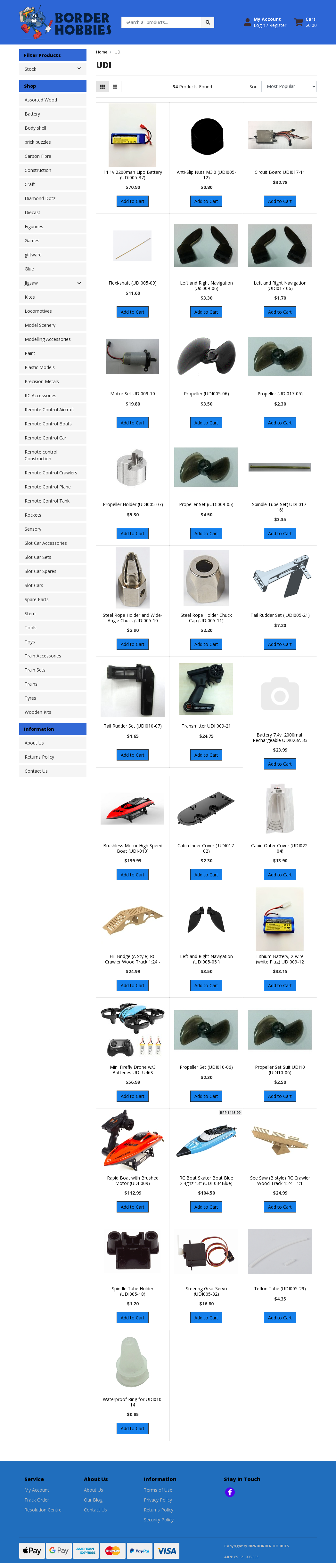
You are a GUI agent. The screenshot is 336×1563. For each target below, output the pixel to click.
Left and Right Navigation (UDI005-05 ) (206, 959)
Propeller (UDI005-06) (206, 394)
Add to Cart (132, 201)
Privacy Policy (158, 1500)
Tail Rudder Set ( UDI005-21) (280, 615)
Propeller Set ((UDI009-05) (206, 504)
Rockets (33, 515)
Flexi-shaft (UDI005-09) (133, 283)
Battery (32, 114)
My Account (36, 1490)
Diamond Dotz (40, 198)
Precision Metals (42, 381)
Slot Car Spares (40, 571)
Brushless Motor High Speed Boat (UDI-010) (132, 848)
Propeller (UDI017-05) (280, 394)
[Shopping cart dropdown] (305, 22)
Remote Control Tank (47, 501)
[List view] (115, 86)
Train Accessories (43, 656)
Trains (31, 684)
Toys (30, 642)
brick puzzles (38, 142)
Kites (30, 297)
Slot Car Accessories (46, 543)
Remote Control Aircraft (49, 410)
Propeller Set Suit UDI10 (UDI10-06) (280, 1070)
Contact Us (36, 771)
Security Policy (159, 1520)
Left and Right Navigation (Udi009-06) (206, 285)
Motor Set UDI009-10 (132, 394)
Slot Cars (34, 585)
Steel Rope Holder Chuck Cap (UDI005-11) (206, 618)
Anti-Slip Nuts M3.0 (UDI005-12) (206, 175)
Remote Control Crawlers (51, 473)
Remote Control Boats (48, 424)
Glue (29, 269)
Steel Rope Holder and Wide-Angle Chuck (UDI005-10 (132, 618)
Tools (31, 627)
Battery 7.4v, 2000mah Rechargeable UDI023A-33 (280, 737)
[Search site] (207, 22)
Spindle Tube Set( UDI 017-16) (280, 507)
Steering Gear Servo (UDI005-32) (206, 1291)
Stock (55, 68)
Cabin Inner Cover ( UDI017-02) (206, 848)
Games (32, 241)
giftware (33, 255)
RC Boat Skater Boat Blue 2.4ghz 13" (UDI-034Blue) (206, 1180)
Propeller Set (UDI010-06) (206, 1067)
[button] (265, 22)
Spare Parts (37, 599)
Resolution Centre (42, 1510)
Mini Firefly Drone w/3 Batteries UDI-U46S (133, 1070)
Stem (30, 613)
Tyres (30, 698)
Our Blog (93, 1500)
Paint (30, 353)
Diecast (32, 212)
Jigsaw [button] (31, 283)
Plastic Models (40, 367)
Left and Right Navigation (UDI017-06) (280, 285)
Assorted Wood (41, 100)
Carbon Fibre (38, 156)
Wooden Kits (38, 712)
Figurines (34, 226)
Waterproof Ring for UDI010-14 (133, 1402)
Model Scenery (40, 325)
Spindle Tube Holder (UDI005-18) (132, 1291)
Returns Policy (39, 757)
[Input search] (161, 22)
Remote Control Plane (48, 487)
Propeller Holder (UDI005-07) (133, 504)
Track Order (36, 1500)
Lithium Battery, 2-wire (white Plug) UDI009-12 (280, 959)
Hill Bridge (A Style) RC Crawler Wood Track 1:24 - (132, 959)
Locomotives (38, 311)
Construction (38, 170)
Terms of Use (158, 1490)
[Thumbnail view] (102, 86)
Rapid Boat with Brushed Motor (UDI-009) (133, 1180)
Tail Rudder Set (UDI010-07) (133, 726)
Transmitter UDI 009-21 (206, 726)
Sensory (33, 529)
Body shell (35, 128)
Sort (254, 87)
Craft (30, 184)
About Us (34, 743)
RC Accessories (40, 395)
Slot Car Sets (38, 557)
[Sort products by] (289, 86)
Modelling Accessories (48, 339)
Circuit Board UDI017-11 (280, 172)
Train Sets (35, 670)
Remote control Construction (41, 455)
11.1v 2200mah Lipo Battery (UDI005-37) (132, 175)
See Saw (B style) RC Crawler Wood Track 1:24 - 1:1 (280, 1180)
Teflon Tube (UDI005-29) (280, 1288)
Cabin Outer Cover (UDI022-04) (280, 848)
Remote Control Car (45, 438)
